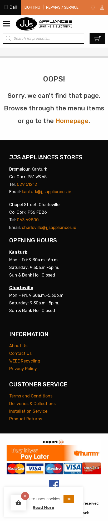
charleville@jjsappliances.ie (49, 227)
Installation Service (28, 411)
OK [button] (69, 499)
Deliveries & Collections (32, 403)
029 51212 (27, 184)
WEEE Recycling (24, 361)
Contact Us (20, 353)
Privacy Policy (23, 368)
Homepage (72, 121)
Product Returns (25, 418)
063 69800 (28, 219)
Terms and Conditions (30, 396)
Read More (43, 507)
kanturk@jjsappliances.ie (46, 191)
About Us (18, 345)
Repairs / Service (62, 7)
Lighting (32, 7)
